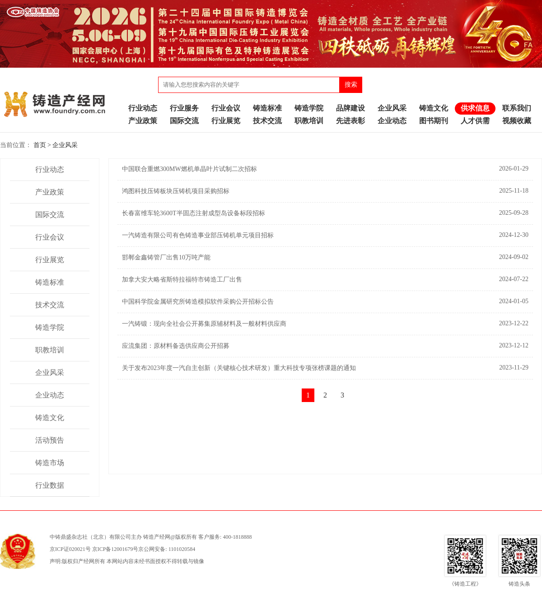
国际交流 (184, 121)
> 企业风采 (62, 145)
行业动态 (142, 108)
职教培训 (308, 121)
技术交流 (267, 121)
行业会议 (225, 108)
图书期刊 (433, 121)
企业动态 (392, 121)
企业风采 (392, 108)
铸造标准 (267, 108)
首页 (39, 145)
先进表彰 (350, 121)
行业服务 (184, 108)
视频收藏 (516, 121)
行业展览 (225, 121)
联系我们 (516, 108)
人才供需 (475, 121)
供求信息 (475, 108)
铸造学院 (308, 108)
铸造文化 (433, 108)
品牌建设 (350, 108)
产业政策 (142, 121)
